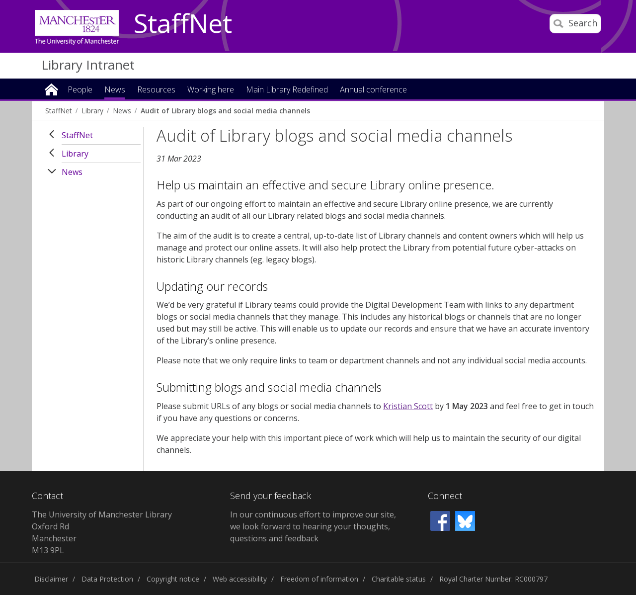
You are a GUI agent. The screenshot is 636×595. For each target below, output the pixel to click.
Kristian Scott (408, 406)
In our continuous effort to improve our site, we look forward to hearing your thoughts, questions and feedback (313, 526)
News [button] (114, 90)
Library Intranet (88, 65)
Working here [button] (210, 90)
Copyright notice (173, 579)
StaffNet (183, 23)
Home (51, 88)
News (122, 110)
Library (92, 110)
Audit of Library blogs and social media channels (225, 110)
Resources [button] (156, 90)
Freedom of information (319, 579)
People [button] (80, 90)
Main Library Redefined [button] (287, 90)
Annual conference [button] (373, 90)
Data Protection (107, 579)
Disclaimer (51, 579)
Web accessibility (240, 579)
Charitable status (399, 579)
